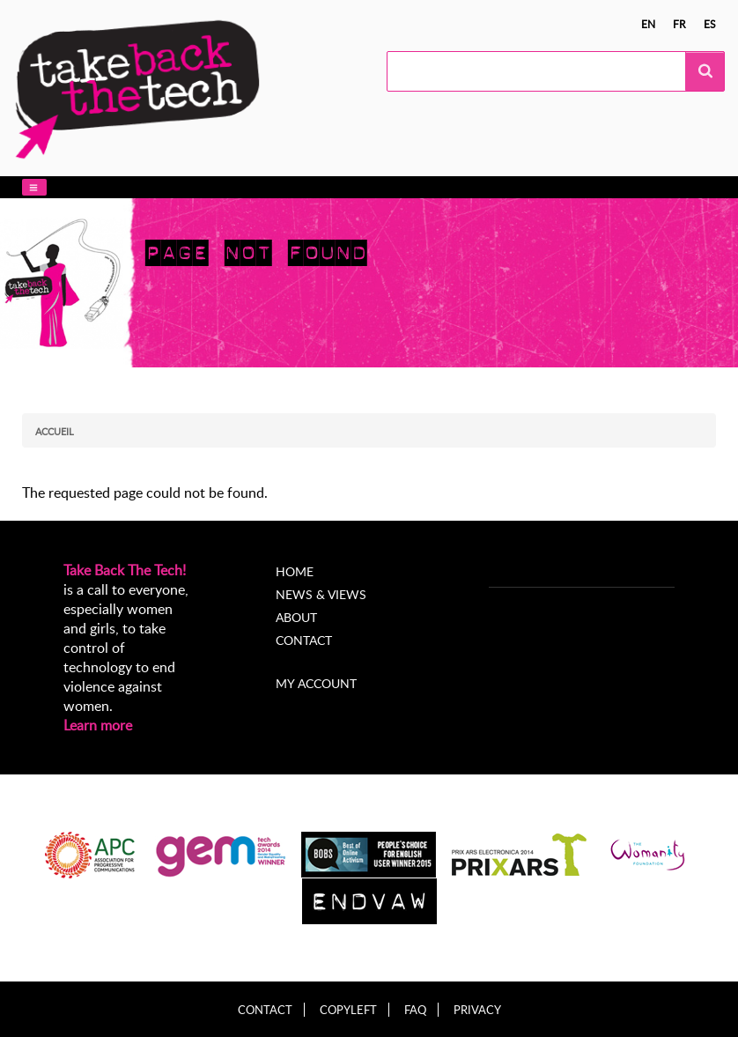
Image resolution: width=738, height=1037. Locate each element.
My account (316, 683)
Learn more (97, 725)
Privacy (477, 1010)
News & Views (321, 594)
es (710, 24)
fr (679, 24)
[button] (34, 187)
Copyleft (348, 1010)
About (296, 617)
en (648, 24)
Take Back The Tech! (124, 570)
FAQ (415, 1010)
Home (295, 571)
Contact (304, 640)
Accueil (54, 431)
